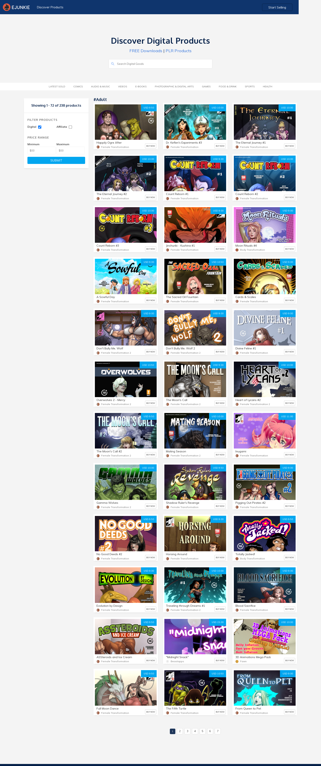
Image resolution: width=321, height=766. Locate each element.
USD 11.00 (287, 416)
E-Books (141, 86)
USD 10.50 (217, 262)
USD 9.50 (149, 107)
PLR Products (179, 50)
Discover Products (49, 7)
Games (206, 86)
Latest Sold (57, 86)
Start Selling (300, 7)
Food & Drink (228, 86)
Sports (250, 86)
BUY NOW (150, 146)
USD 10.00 (217, 107)
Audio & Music (100, 86)
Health (267, 86)
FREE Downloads (145, 50)
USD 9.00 (218, 159)
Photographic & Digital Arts (174, 86)
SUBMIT (56, 160)
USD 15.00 (217, 622)
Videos (122, 86)
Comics (78, 86)
